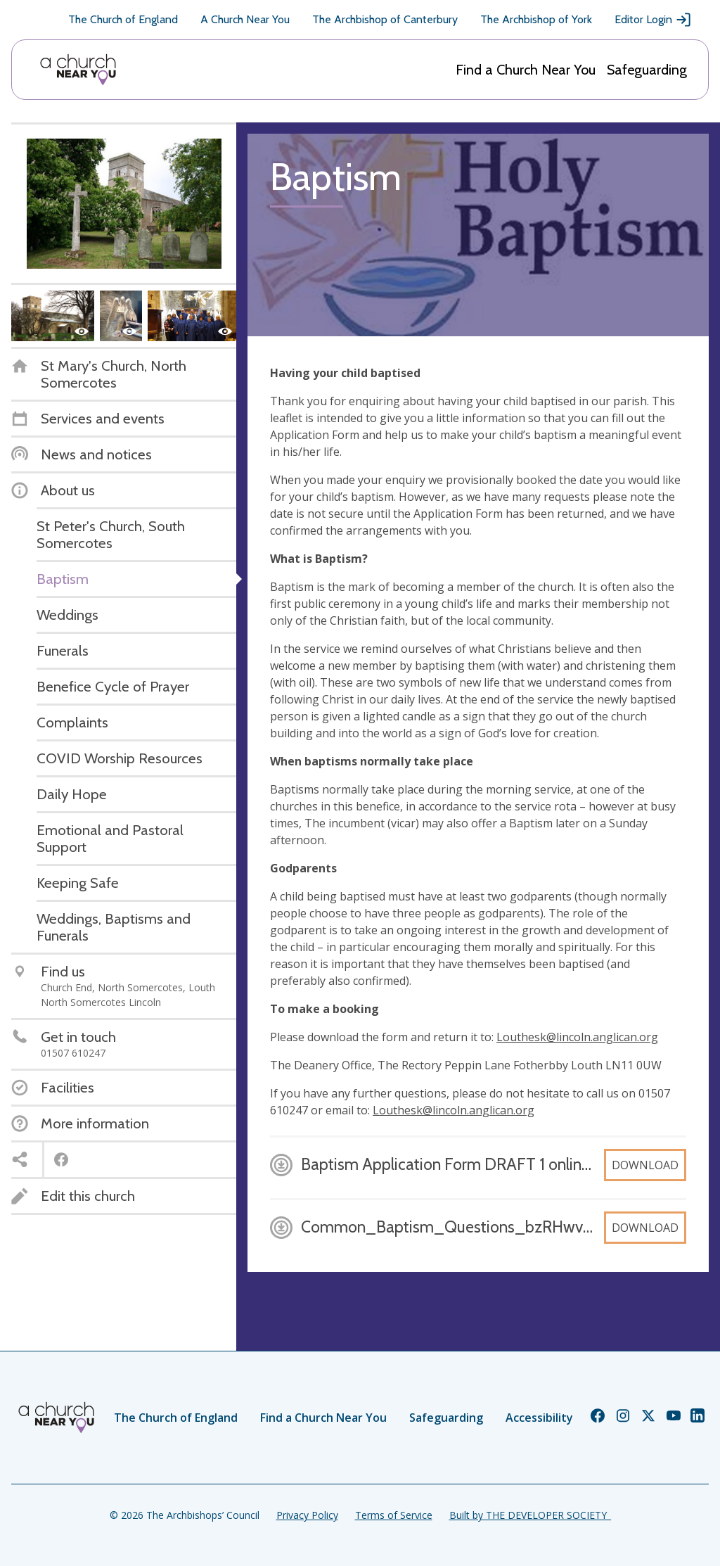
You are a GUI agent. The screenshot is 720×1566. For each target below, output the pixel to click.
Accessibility (539, 1417)
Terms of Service (393, 1515)
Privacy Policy (307, 1515)
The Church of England (123, 19)
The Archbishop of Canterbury (385, 19)
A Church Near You (245, 19)
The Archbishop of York (536, 19)
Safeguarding (647, 69)
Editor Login (653, 19)
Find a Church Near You (526, 69)
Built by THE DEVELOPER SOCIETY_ (530, 1515)
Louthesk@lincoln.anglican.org (577, 1037)
